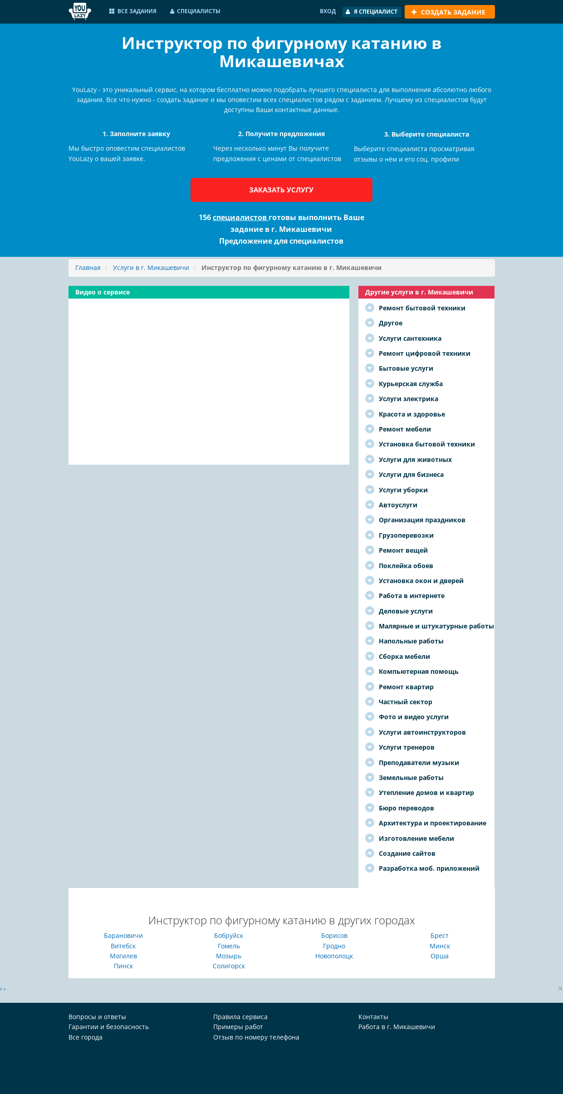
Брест (440, 935)
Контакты (373, 1016)
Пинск (123, 966)
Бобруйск (228, 935)
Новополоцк (334, 956)
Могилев (123, 956)
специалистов (241, 217)
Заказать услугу (281, 189)
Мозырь (228, 956)
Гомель (229, 946)
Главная (88, 267)
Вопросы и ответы (97, 1016)
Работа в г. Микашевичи (396, 1026)
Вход (328, 11)
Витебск (123, 946)
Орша (440, 956)
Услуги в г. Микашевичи (151, 267)
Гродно (334, 946)
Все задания (133, 11)
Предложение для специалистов (281, 241)
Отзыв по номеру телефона (256, 1037)
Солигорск (229, 966)
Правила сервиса (240, 1016)
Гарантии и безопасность (109, 1026)
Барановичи (123, 935)
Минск (440, 946)
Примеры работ (238, 1026)
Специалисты (195, 11)
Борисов (334, 935)
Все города (86, 1037)
